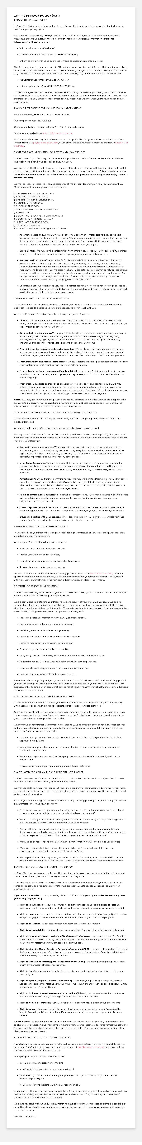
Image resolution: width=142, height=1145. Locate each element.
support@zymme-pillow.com (58, 133)
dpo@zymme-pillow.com (45, 143)
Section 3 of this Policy (101, 573)
